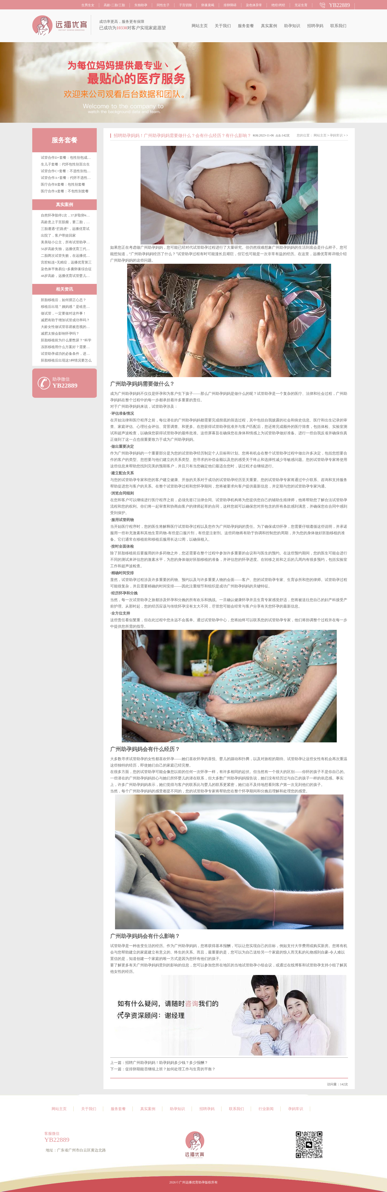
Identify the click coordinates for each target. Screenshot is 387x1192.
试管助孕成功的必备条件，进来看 (67, 354)
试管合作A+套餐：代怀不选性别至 (67, 178)
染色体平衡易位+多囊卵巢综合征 (66, 269)
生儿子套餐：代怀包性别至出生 (65, 164)
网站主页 (200, 26)
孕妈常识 (336, 135)
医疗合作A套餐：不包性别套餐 (65, 191)
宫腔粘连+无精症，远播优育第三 (66, 262)
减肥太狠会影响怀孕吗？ (60, 333)
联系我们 (338, 26)
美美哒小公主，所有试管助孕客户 (67, 242)
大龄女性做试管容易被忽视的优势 (67, 327)
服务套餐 (246, 26)
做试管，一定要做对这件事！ (63, 313)
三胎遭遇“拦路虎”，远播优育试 (65, 229)
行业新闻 (266, 1109)
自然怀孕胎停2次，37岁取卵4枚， (67, 215)
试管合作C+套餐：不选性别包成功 (67, 171)
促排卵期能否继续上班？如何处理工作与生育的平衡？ (170, 1069)
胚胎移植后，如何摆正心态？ (63, 300)
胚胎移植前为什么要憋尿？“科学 (66, 340)
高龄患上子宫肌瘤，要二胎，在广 (67, 222)
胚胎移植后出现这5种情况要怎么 (66, 360)
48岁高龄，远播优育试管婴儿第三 (67, 276)
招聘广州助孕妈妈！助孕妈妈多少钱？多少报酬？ (166, 1063)
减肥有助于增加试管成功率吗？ (65, 320)
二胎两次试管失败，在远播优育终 (67, 256)
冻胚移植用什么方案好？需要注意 (67, 347)
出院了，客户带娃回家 (58, 235)
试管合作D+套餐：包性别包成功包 (67, 158)
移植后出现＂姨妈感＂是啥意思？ (67, 307)
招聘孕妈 (315, 26)
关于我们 (223, 26)
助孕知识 (292, 26)
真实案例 (269, 26)
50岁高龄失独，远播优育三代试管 (67, 249)
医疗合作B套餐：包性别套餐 (63, 184)
